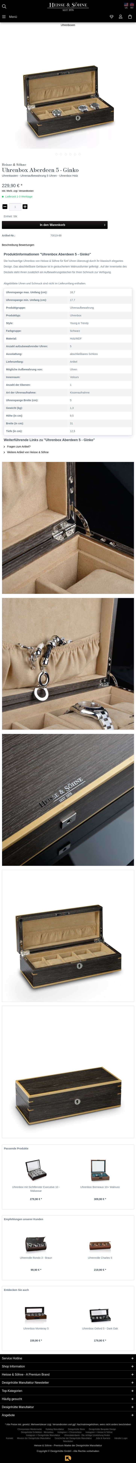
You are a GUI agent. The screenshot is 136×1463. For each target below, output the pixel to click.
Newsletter (68, 1441)
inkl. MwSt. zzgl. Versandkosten (18, 191)
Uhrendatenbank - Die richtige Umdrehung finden (87, 1435)
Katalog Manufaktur (55, 1429)
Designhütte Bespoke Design (102, 1429)
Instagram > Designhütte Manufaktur (43, 1435)
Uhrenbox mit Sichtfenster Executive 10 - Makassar (36, 1189)
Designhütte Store (76, 1429)
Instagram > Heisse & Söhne (99, 1432)
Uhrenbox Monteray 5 (36, 1328)
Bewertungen (26, 244)
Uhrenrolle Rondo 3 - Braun (36, 1257)
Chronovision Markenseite (29, 1429)
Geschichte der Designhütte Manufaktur (73, 1438)
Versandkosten (59, 1424)
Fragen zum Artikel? (17, 446)
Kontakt (9, 1438)
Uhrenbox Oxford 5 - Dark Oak (100, 1328)
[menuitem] (9, 16)
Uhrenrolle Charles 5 (100, 1257)
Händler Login (121, 1438)
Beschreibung (10, 244)
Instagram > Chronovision (70, 1432)
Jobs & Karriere (103, 1438)
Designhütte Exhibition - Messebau (37, 1432)
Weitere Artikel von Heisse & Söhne (26, 452)
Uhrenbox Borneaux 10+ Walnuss (100, 1187)
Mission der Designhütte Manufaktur (34, 1438)
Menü (9, 16)
